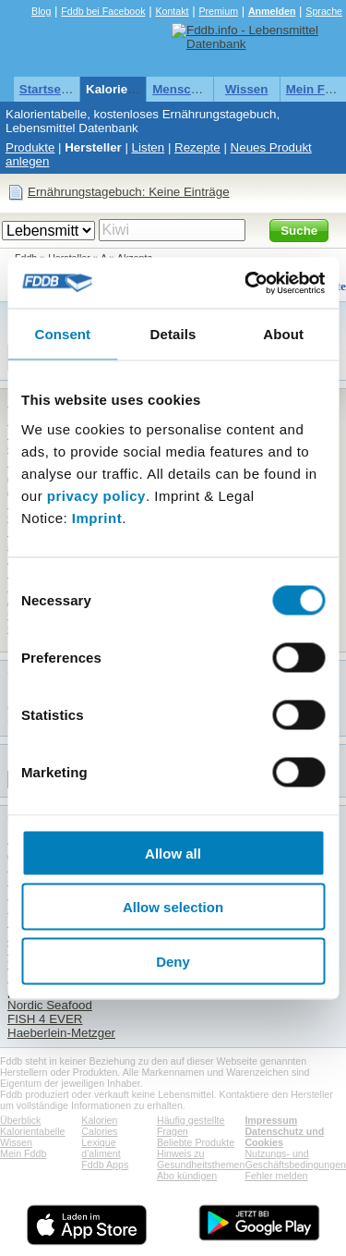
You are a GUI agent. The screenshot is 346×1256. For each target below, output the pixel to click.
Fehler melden (276, 1175)
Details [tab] (173, 334)
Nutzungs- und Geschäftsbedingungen (295, 1159)
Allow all (173, 852)
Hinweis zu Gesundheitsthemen (201, 1159)
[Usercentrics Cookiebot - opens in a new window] (246, 283)
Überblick (20, 1120)
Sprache (323, 11)
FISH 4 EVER (44, 1019)
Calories (99, 1131)
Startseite (47, 89)
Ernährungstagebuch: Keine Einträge (129, 192)
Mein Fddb (23, 1153)
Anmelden (272, 11)
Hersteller (93, 147)
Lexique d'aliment (100, 1148)
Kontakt (171, 11)
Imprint (97, 517)
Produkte (30, 147)
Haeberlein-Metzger (61, 1033)
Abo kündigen (187, 1175)
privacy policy (96, 495)
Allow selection (173, 907)
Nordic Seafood (49, 1005)
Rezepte (197, 147)
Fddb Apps (104, 1164)
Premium (218, 11)
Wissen (246, 89)
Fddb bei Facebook (103, 11)
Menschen (182, 89)
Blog (41, 11)
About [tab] (283, 334)
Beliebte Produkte (195, 1142)
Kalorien (99, 1120)
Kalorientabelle (130, 89)
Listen (148, 147)
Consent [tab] (62, 334)
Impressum (271, 1120)
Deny (173, 961)
